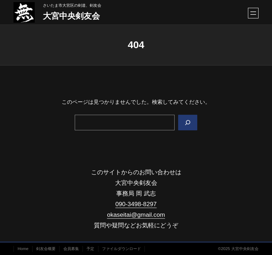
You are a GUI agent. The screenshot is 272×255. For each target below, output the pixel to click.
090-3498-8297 (136, 204)
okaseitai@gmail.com (136, 215)
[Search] (187, 122)
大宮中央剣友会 (71, 16)
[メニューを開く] (253, 13)
